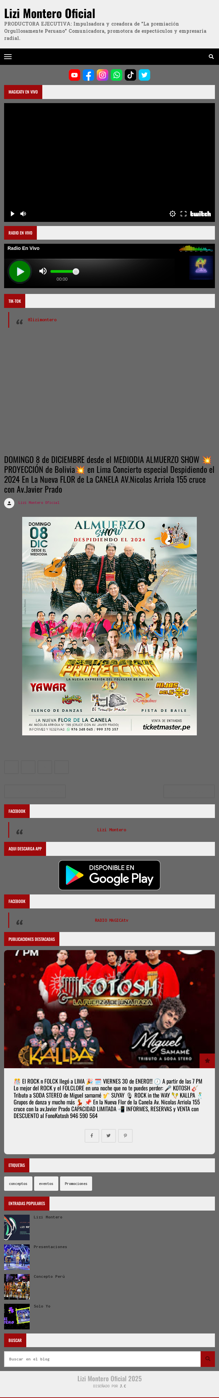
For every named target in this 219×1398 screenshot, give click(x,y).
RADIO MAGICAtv (111, 920)
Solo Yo (42, 1306)
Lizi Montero (111, 829)
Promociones (76, 1184)
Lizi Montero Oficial (49, 13)
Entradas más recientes (35, 791)
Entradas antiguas (188, 791)
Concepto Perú (49, 1276)
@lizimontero (42, 319)
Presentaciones (50, 1246)
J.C (123, 1386)
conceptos (18, 1184)
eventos (46, 1184)
